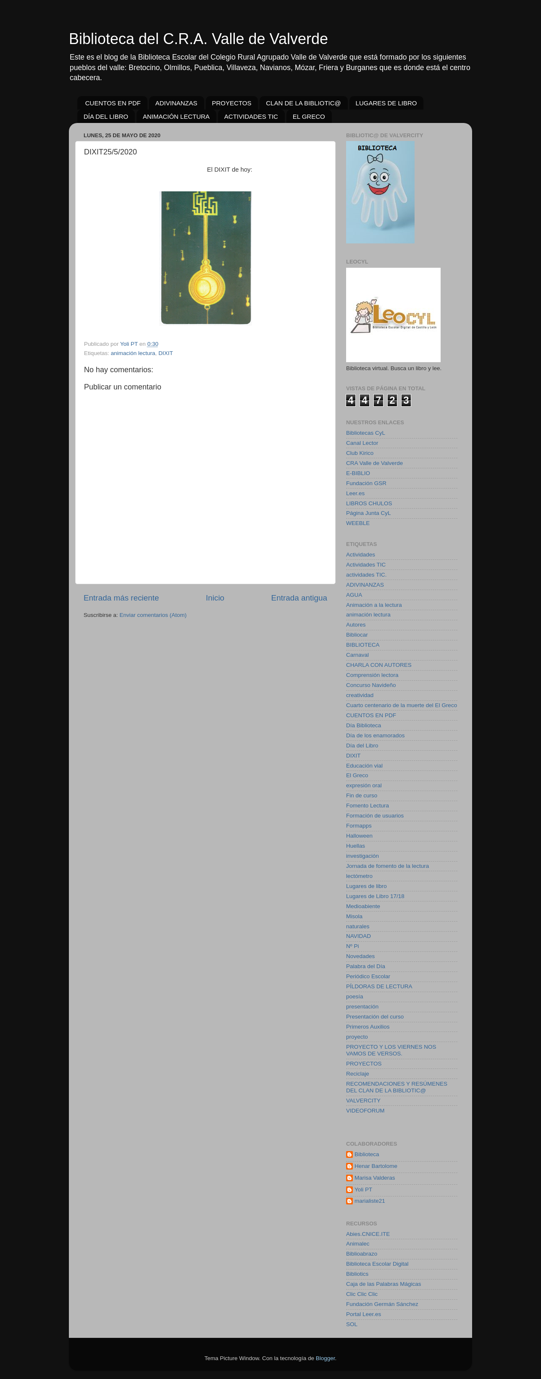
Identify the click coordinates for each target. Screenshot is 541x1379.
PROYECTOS (232, 103)
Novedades (360, 956)
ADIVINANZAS (176, 103)
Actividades (360, 554)
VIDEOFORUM (365, 1110)
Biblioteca (367, 1154)
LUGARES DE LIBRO (386, 103)
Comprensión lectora (372, 675)
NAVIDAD (358, 936)
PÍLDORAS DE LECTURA (379, 986)
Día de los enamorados (375, 735)
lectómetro (359, 876)
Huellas (355, 846)
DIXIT (165, 353)
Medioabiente (363, 906)
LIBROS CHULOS (369, 503)
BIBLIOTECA (363, 645)
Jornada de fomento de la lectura (387, 866)
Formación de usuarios (375, 815)
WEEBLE (358, 523)
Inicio (215, 597)
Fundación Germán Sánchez (382, 1304)
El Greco (357, 775)
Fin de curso (361, 795)
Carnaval (357, 655)
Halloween (359, 836)
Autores (356, 625)
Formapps (359, 826)
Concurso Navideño (371, 685)
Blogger (325, 1358)
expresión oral (364, 785)
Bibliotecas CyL (365, 433)
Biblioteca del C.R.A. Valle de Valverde (198, 38)
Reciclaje (357, 1074)
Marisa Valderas (375, 1178)
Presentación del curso (375, 1016)
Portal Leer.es (363, 1314)
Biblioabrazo (361, 1254)
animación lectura (133, 353)
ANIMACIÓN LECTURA (176, 116)
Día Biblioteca (363, 725)
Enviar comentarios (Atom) (153, 615)
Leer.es (355, 493)
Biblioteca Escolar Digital (377, 1264)
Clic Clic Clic (362, 1294)
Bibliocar (357, 635)
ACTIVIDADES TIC (251, 116)
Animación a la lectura (374, 605)
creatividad (359, 695)
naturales (358, 926)
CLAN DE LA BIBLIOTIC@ (303, 103)
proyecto (357, 1037)
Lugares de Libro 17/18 (375, 896)
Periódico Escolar (368, 976)
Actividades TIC (366, 565)
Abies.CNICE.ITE (368, 1234)
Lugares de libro (366, 886)
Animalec (358, 1244)
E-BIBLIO (358, 473)
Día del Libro (362, 745)
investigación (362, 856)
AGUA (354, 595)
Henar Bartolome (376, 1166)
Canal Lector (362, 443)
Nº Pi (352, 946)
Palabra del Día (365, 966)
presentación (362, 1006)
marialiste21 (370, 1201)
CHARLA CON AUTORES (379, 665)
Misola (354, 916)
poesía (354, 996)
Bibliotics (357, 1274)
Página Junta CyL (368, 513)
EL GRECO (309, 116)
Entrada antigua (299, 597)
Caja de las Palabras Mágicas (383, 1284)
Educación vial (364, 766)
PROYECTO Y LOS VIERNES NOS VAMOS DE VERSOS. (391, 1050)
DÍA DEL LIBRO (106, 116)
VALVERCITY (363, 1100)
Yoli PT (363, 1189)
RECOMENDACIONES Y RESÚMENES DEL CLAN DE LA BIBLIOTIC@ (396, 1087)
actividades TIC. (366, 575)
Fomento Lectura (367, 805)
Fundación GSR (366, 483)
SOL (351, 1324)
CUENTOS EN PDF (113, 103)
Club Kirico (359, 453)
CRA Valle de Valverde (374, 463)
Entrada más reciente (121, 597)
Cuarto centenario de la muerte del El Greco (401, 705)
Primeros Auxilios (368, 1027)
